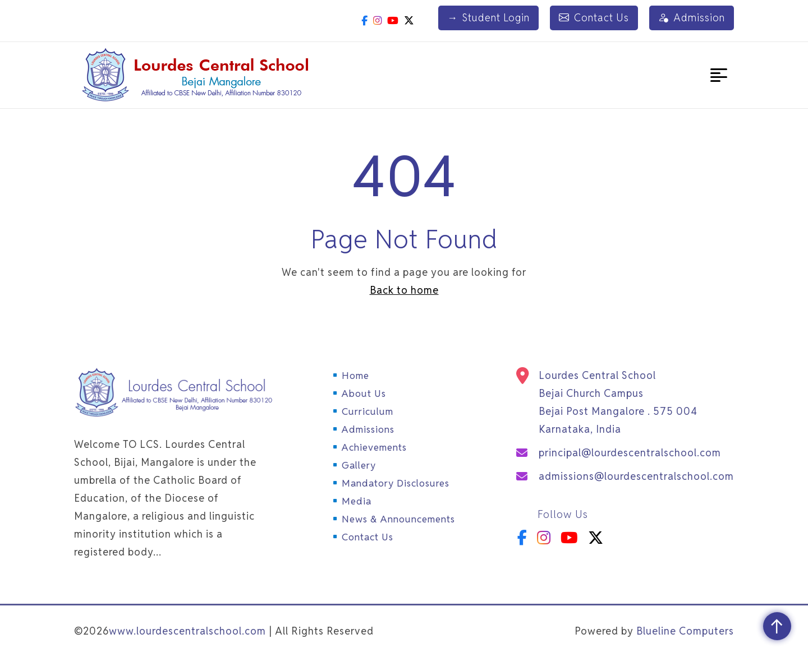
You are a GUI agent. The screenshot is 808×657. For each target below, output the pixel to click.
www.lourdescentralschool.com (187, 630)
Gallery (359, 465)
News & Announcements (398, 519)
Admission (691, 18)
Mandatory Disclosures (395, 483)
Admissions (368, 429)
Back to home (404, 290)
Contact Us (594, 18)
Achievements (374, 447)
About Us (364, 393)
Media (356, 501)
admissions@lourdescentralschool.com (636, 476)
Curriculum (367, 411)
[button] (718, 75)
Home (355, 375)
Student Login (488, 18)
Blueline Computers (685, 630)
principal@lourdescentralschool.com (630, 452)
